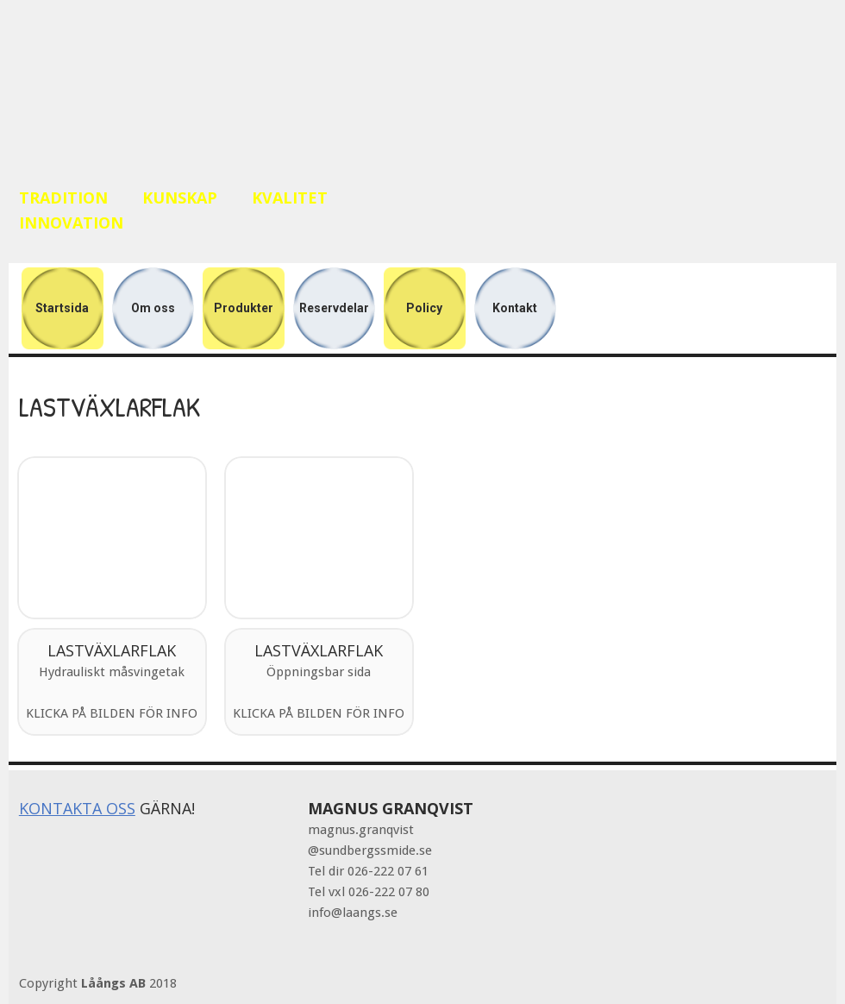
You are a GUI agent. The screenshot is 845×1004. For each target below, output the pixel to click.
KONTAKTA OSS (77, 808)
